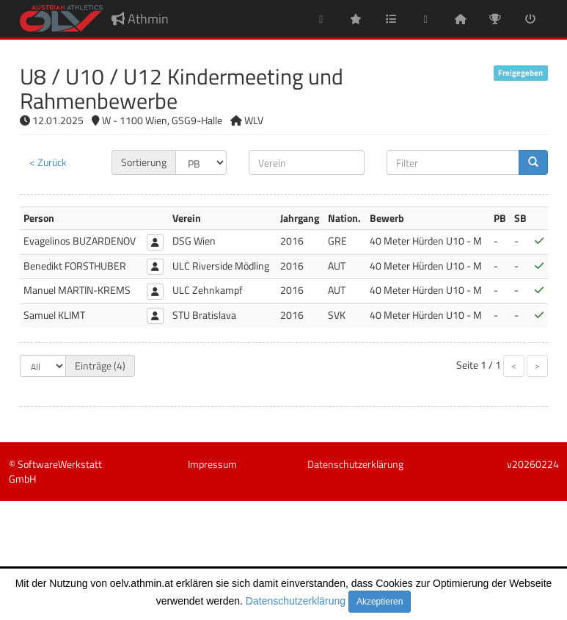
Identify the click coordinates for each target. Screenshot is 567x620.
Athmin (140, 19)
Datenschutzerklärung (295, 601)
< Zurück (48, 162)
